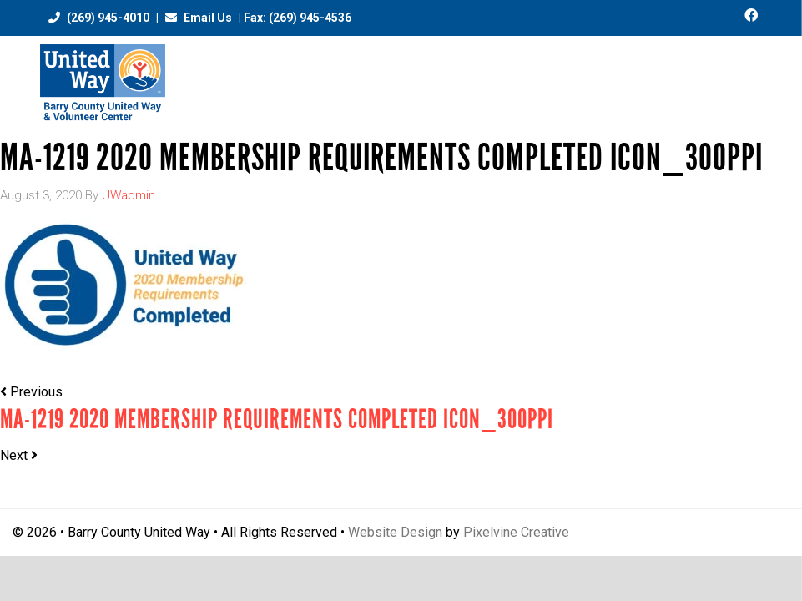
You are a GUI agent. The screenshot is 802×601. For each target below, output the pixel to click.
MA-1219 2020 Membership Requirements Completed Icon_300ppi (276, 419)
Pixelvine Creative (516, 532)
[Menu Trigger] (755, 77)
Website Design (395, 532)
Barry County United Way (102, 84)
